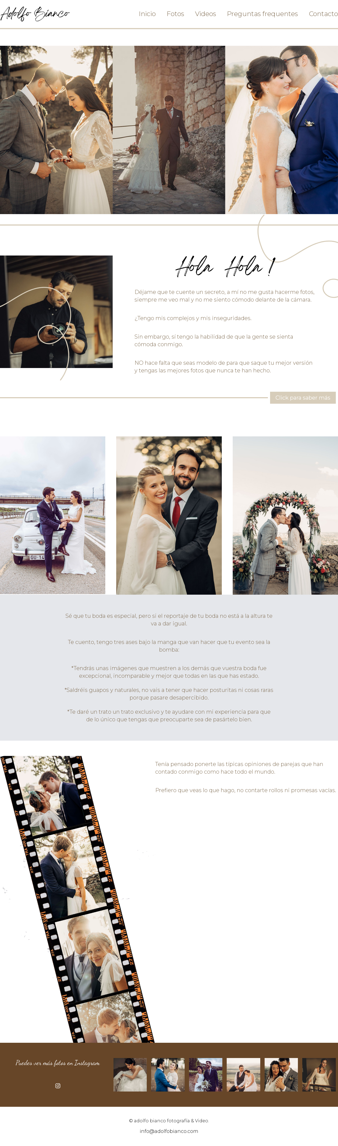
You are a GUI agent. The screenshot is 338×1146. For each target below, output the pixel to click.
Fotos (175, 14)
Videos (205, 14)
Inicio (147, 14)
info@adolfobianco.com (169, 1131)
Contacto (323, 14)
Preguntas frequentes (262, 14)
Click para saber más (303, 397)
